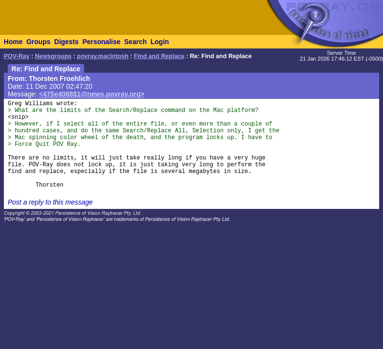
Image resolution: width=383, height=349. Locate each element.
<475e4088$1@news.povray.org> (92, 94)
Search (135, 42)
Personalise (101, 42)
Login (159, 42)
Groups (38, 42)
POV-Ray (16, 56)
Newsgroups (53, 56)
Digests (66, 42)
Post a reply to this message (50, 202)
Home (13, 42)
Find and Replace (159, 56)
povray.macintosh (103, 56)
